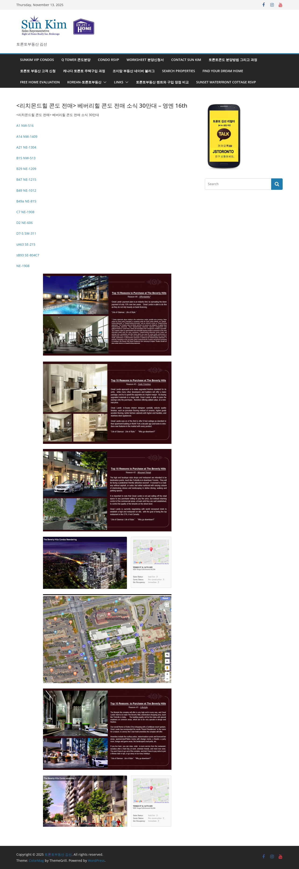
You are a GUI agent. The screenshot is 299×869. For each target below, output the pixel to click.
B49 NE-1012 (26, 190)
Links (118, 82)
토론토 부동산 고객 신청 (38, 71)
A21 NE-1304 (26, 147)
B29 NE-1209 (26, 168)
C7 (37, 255)
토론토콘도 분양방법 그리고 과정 (233, 59)
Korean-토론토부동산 (84, 82)
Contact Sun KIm (186, 59)
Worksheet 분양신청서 (145, 59)
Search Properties (178, 71)
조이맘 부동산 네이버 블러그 (134, 71)
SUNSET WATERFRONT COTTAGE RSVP (226, 82)
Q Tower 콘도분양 (75, 59)
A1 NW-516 (25, 125)
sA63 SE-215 (25, 244)
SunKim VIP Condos (37, 59)
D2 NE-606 (24, 222)
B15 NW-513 (26, 158)
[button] (104, 82)
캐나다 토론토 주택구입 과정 (84, 71)
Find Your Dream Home (223, 71)
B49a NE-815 (26, 201)
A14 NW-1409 (26, 136)
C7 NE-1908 (25, 212)
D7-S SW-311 (26, 233)
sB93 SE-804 (25, 255)
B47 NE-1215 (26, 179)
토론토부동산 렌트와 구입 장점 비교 (162, 82)
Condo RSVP (108, 59)
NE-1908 (22, 266)
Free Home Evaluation (40, 82)
